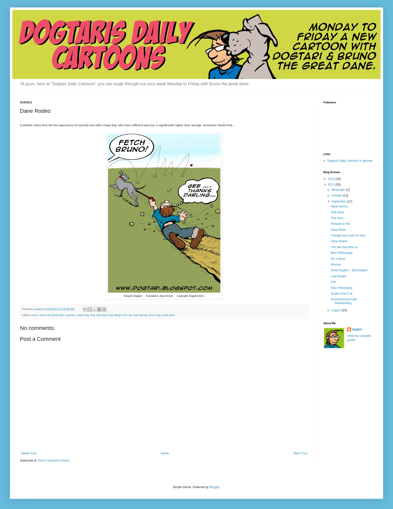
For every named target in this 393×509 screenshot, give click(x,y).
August (337, 310)
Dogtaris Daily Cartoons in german (350, 160)
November (339, 190)
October (337, 195)
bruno (34, 314)
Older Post (300, 453)
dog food (102, 314)
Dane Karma (339, 206)
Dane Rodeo (339, 241)
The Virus (337, 218)
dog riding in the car (120, 314)
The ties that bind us (344, 247)
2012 (332, 184)
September (339, 201)
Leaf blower (338, 276)
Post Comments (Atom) (53, 460)
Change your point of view (348, 235)
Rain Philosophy (341, 288)
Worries (336, 264)
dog (93, 314)
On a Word (338, 259)
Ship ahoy (337, 212)
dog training (140, 314)
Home (165, 453)
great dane (168, 314)
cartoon (70, 314)
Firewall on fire (340, 224)
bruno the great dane (52, 314)
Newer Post (29, 453)
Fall (333, 282)
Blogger (214, 487)
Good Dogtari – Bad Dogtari (349, 270)
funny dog (154, 314)
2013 (332, 179)
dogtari (357, 329)
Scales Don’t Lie (341, 293)
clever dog (83, 314)
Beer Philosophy (341, 253)
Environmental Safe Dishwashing (344, 301)
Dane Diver (338, 230)
